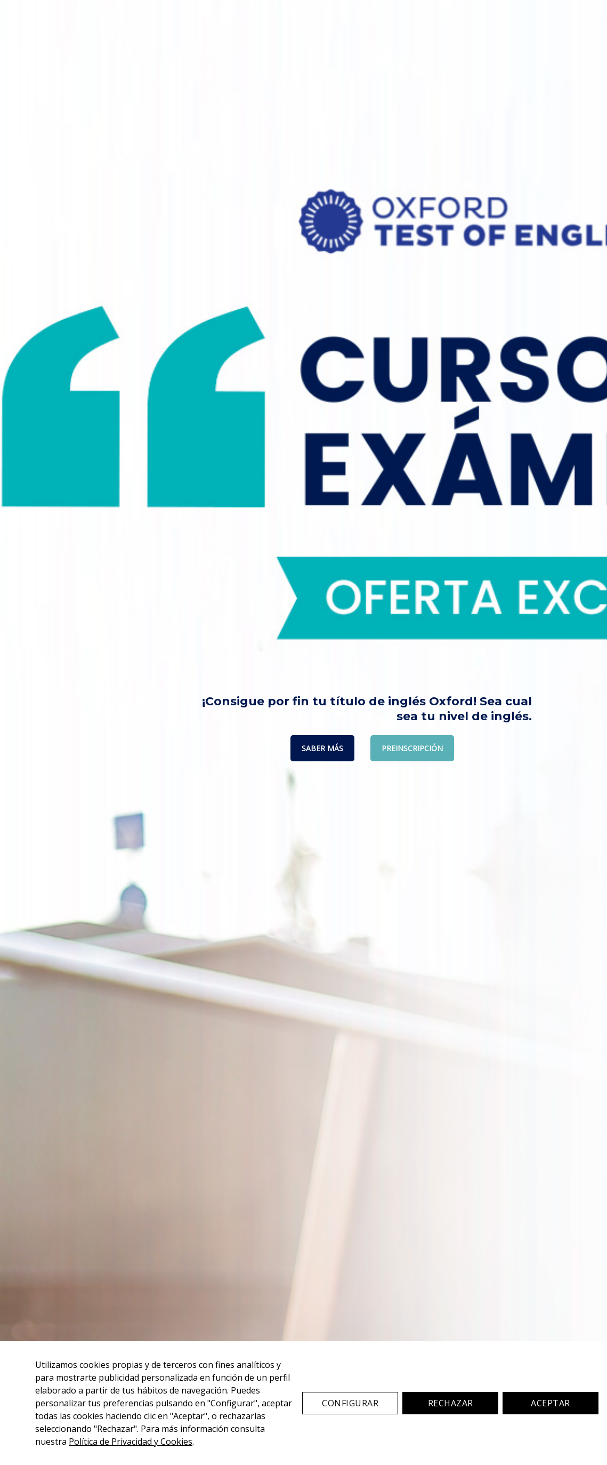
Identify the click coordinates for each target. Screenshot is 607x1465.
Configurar (350, 1403)
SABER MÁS (322, 748)
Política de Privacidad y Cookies (130, 1441)
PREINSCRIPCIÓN (412, 748)
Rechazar (450, 1403)
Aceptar (550, 1403)
